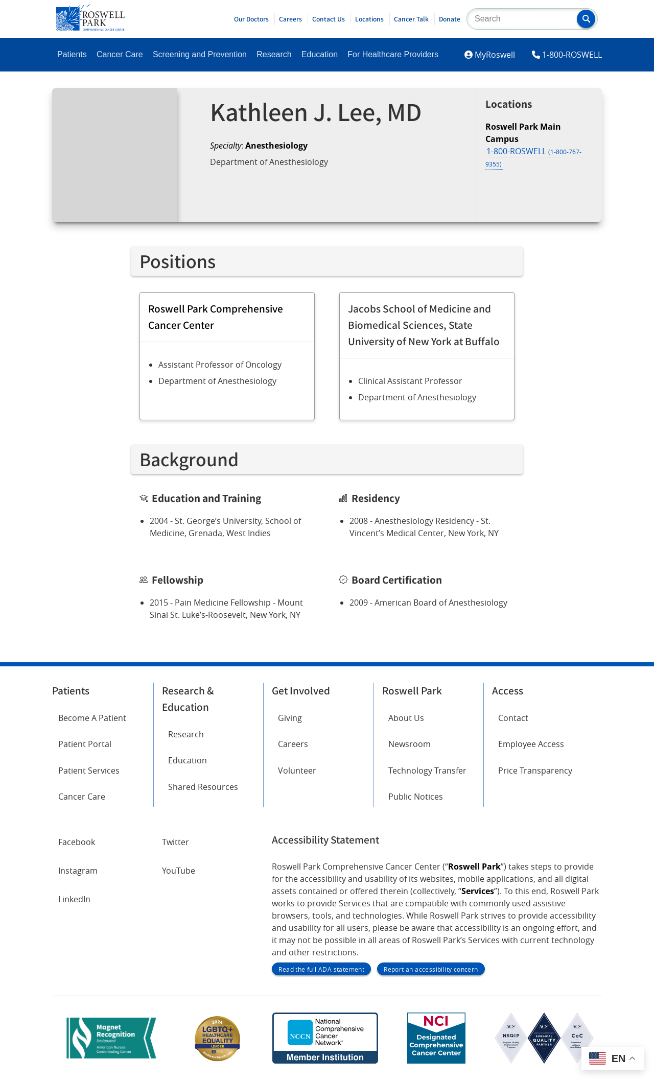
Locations (369, 18)
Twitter (175, 842)
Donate (449, 18)
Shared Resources (203, 786)
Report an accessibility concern (431, 969)
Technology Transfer (427, 770)
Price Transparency (535, 770)
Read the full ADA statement (321, 969)
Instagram (78, 870)
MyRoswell (495, 54)
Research (273, 54)
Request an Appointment (272, 189)
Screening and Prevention (200, 54)
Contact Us (328, 18)
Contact (513, 718)
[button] (586, 19)
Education (319, 54)
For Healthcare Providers (392, 54)
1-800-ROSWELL (572, 54)
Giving (290, 718)
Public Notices (415, 796)
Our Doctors (251, 18)
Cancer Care (120, 54)
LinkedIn (74, 899)
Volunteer (297, 770)
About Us (406, 718)
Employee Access (531, 744)
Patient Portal (84, 744)
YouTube (178, 870)
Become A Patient (92, 718)
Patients (72, 54)
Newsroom (409, 744)
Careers (290, 18)
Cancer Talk (411, 18)
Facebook (76, 842)
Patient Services (89, 770)
